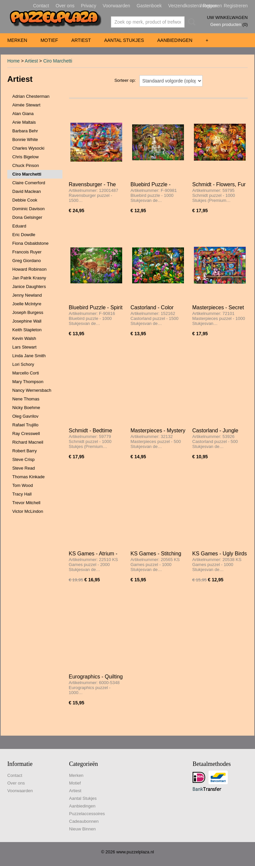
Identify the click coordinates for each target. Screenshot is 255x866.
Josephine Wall (27, 321)
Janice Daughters (29, 286)
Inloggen (208, 5)
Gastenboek (149, 5)
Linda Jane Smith (28, 355)
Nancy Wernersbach (31, 390)
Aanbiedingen (174, 40)
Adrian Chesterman (30, 96)
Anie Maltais (24, 122)
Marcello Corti (25, 372)
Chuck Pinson (25, 165)
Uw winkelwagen (227, 17)
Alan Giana (23, 113)
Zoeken (191, 22)
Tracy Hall (22, 494)
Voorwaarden (116, 5)
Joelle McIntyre (26, 303)
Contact (41, 5)
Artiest (81, 40)
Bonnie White (25, 139)
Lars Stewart (24, 347)
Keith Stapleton (27, 329)
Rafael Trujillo (25, 424)
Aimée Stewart (26, 104)
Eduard (19, 225)
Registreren (236, 5)
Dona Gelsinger (27, 217)
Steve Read (23, 468)
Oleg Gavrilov (25, 416)
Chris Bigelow (25, 156)
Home (13, 61)
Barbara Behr (25, 130)
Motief (49, 40)
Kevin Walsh (24, 338)
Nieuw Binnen (82, 828)
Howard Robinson (29, 269)
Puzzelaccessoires (87, 813)
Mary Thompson (27, 381)
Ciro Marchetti (57, 61)
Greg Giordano (26, 260)
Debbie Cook (24, 200)
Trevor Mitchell (26, 502)
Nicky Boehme (26, 407)
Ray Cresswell (26, 433)
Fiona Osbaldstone (30, 243)
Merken (17, 40)
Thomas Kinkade (28, 476)
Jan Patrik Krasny (29, 277)
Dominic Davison (28, 208)
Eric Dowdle (23, 234)
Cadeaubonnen (84, 821)
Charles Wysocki (28, 148)
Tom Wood (22, 485)
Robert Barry (24, 450)
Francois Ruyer (27, 251)
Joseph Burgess (27, 312)
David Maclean (26, 191)
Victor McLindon (27, 511)
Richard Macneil (27, 442)
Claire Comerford (28, 182)
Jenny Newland (27, 295)
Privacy (88, 5)
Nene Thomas (25, 398)
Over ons (64, 5)
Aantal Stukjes (124, 40)
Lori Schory (23, 364)
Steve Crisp (23, 459)
